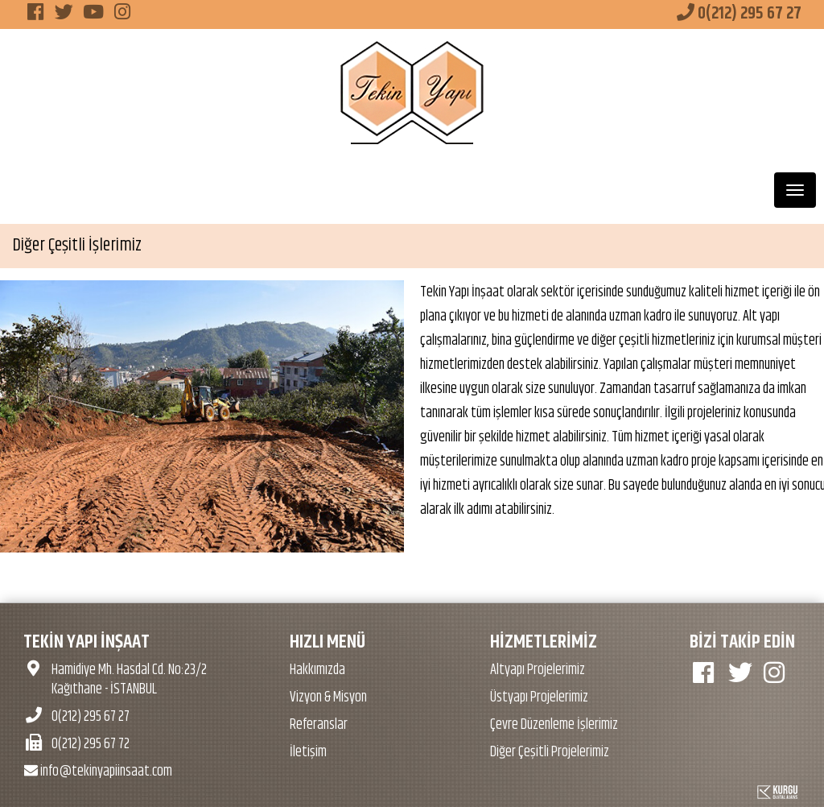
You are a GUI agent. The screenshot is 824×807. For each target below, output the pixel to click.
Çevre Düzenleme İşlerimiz (554, 725)
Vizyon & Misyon (328, 697)
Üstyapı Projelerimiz (539, 697)
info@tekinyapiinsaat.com (97, 771)
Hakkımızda (317, 670)
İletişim (308, 752)
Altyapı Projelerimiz (537, 670)
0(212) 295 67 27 (739, 13)
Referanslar (319, 725)
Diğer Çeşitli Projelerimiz (549, 752)
